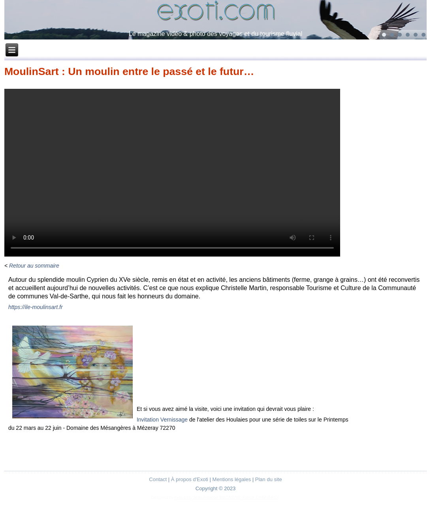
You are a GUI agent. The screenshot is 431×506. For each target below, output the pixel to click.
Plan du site (268, 479)
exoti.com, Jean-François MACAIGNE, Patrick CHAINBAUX (226, 497)
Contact (158, 479)
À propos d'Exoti (189, 479)
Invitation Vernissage (162, 419)
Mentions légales (232, 479)
